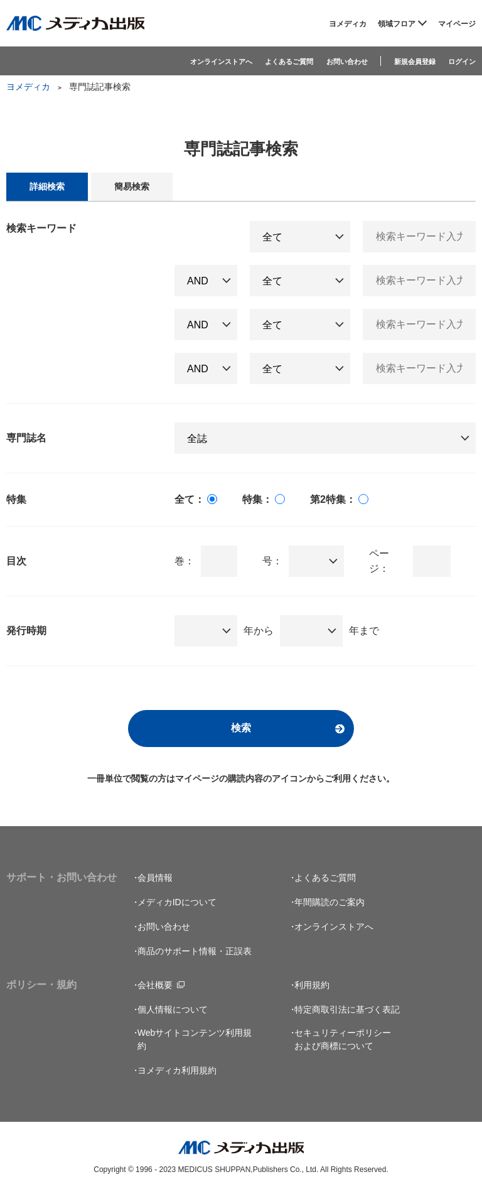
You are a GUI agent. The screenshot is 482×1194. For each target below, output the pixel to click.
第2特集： (333, 499)
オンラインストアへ (221, 61)
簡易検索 (131, 186)
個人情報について (172, 1009)
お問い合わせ (347, 61)
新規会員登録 (415, 61)
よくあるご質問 (289, 61)
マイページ (457, 23)
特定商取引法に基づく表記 (347, 1009)
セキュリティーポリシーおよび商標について (342, 1039)
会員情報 (155, 878)
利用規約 (311, 985)
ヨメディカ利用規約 (177, 1070)
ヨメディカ (348, 23)
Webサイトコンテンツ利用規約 (194, 1039)
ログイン (462, 61)
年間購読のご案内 (329, 902)
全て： (189, 499)
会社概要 (155, 985)
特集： (257, 499)
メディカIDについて (177, 902)
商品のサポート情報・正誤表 (194, 951)
